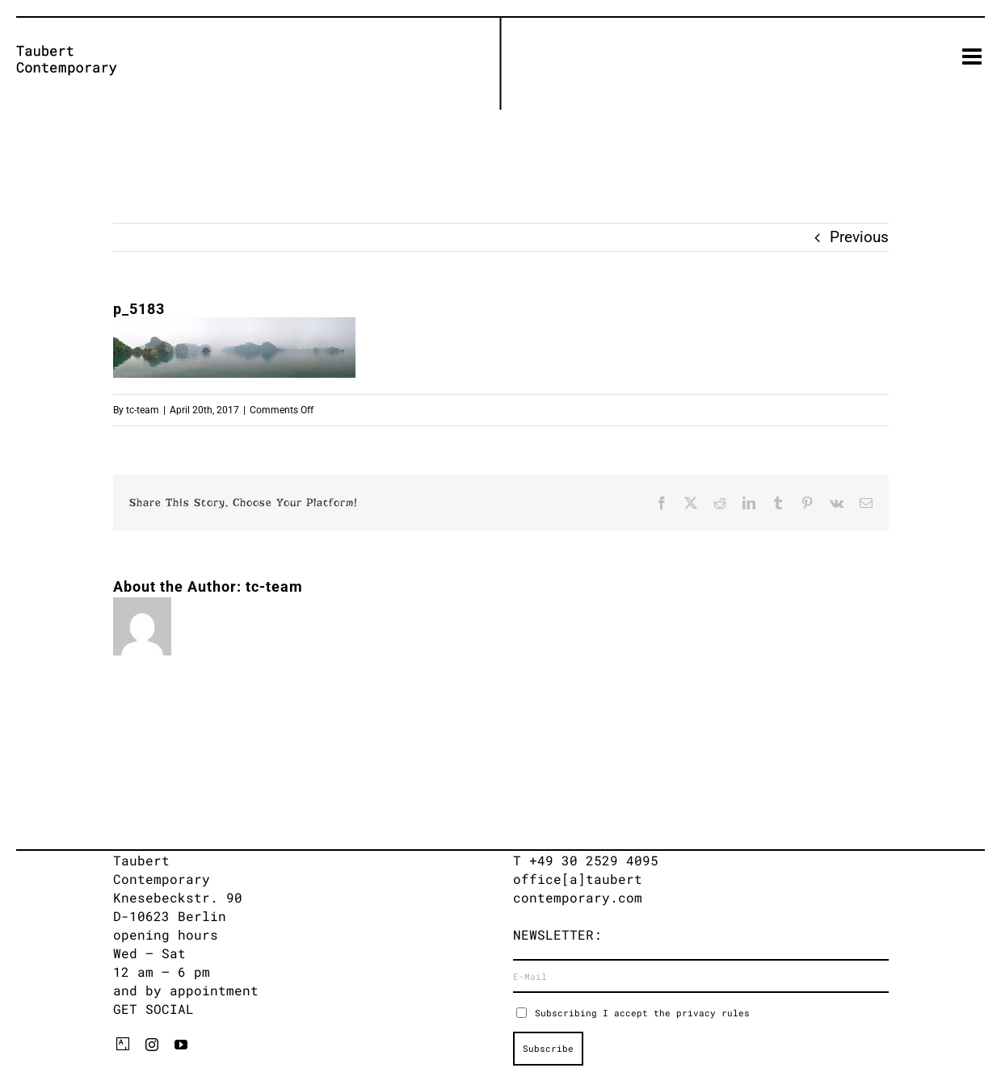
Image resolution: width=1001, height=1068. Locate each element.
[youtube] (181, 1044)
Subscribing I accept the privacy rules (642, 1013)
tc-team (142, 410)
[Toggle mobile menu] (973, 56)
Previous (859, 237)
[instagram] (151, 1044)
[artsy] (122, 1043)
